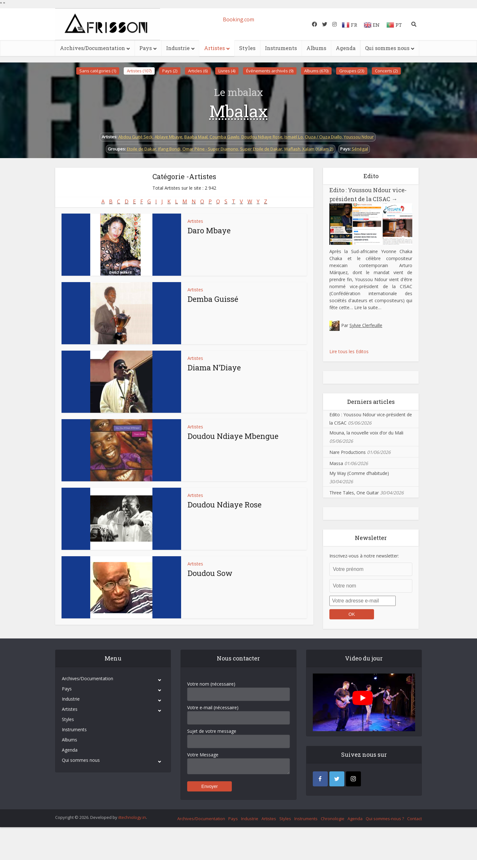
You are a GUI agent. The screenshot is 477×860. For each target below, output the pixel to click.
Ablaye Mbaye (168, 137)
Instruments (281, 48)
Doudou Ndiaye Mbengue (232, 436)
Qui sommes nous (387, 48)
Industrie (178, 48)
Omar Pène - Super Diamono (210, 149)
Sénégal (360, 149)
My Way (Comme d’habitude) (359, 473)
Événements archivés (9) (269, 71)
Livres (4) (226, 71)
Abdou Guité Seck (135, 137)
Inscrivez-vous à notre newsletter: (364, 556)
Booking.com (238, 19)
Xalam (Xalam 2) (318, 149)
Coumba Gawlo (224, 137)
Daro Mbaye (209, 230)
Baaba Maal (196, 137)
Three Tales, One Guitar (354, 493)
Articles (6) (198, 71)
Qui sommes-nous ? (385, 818)
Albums (316, 48)
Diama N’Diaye (214, 367)
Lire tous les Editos (349, 351)
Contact (414, 818)
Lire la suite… (367, 307)
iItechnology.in (132, 817)
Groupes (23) (351, 71)
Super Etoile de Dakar (261, 149)
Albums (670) (316, 71)
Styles (247, 48)
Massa (336, 463)
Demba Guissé (212, 299)
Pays (145, 48)
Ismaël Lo (293, 137)
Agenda (346, 48)
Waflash (292, 149)
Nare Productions (347, 452)
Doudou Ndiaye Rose (262, 137)
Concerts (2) (386, 71)
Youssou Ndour (359, 137)
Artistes (214, 48)
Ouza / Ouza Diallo (323, 137)
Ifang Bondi (169, 149)
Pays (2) (169, 71)
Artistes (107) (139, 71)
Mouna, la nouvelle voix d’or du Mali (366, 433)
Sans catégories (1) (97, 71)
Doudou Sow (209, 573)
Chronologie (332, 818)
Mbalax (238, 111)
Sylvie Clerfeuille (365, 325)
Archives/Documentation (92, 48)
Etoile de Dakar (141, 149)
